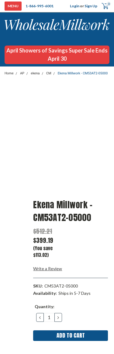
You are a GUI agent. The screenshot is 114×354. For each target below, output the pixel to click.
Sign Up (91, 6)
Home (9, 73)
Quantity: (44, 306)
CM (48, 73)
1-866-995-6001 (40, 6)
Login (74, 6)
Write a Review (47, 268)
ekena (35, 73)
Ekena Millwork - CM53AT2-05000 (83, 73)
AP (22, 73)
